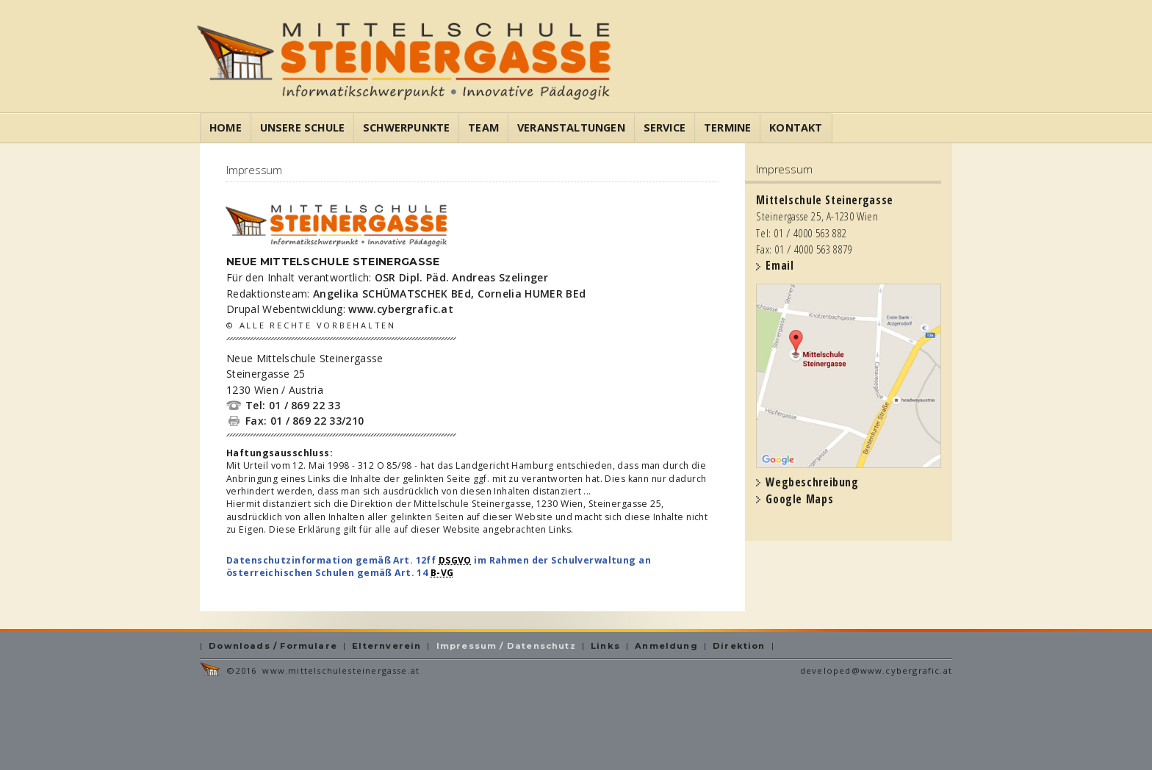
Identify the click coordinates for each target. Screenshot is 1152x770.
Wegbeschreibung (812, 482)
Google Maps (799, 499)
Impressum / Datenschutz (506, 646)
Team (483, 127)
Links (605, 646)
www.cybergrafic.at (400, 309)
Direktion (739, 646)
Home (225, 127)
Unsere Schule (302, 127)
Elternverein (386, 646)
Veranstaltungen (571, 127)
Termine (727, 127)
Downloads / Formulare (273, 646)
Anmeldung (666, 646)
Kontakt (795, 127)
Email (779, 265)
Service (664, 127)
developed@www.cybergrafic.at (876, 670)
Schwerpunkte (406, 127)
